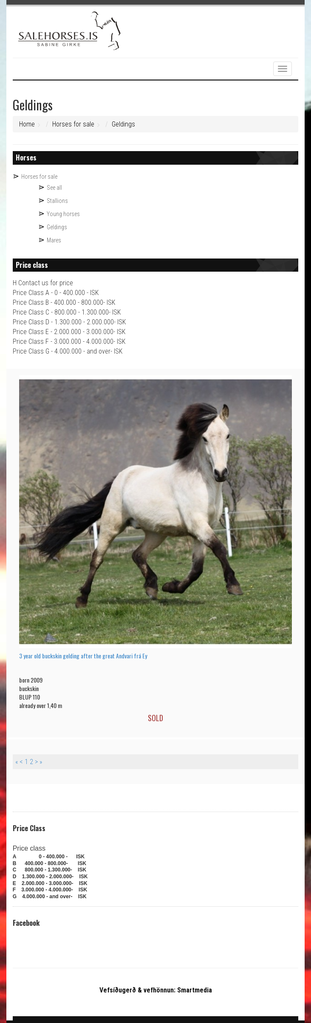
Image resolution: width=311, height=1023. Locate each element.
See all (54, 187)
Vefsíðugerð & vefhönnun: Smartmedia (155, 990)
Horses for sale (73, 124)
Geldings (123, 124)
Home (27, 124)
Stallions (57, 200)
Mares (54, 240)
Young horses (63, 214)
